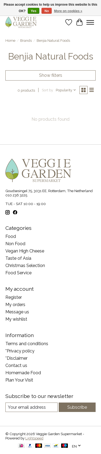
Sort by (47, 90)
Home (10, 40)
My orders (15, 304)
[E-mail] (31, 407)
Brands (26, 40)
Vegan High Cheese (24, 251)
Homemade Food (23, 372)
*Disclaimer (16, 358)
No (46, 11)
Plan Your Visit (19, 380)
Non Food (15, 243)
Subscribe (77, 407)
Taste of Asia (18, 258)
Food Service (18, 272)
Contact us (16, 365)
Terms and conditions (26, 343)
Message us (17, 311)
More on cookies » (68, 11)
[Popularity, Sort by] (66, 90)
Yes (33, 11)
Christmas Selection (25, 265)
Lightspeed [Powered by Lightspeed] (34, 438)
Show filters (50, 75)
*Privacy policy (19, 351)
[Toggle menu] (90, 22)
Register (13, 297)
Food (10, 236)
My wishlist (16, 319)
